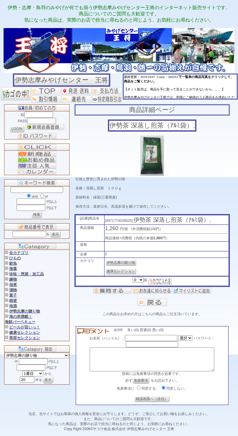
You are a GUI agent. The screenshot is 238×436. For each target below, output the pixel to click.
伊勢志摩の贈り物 (121, 263)
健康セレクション (121, 271)
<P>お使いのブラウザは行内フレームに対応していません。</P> (180, 86)
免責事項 (141, 385)
